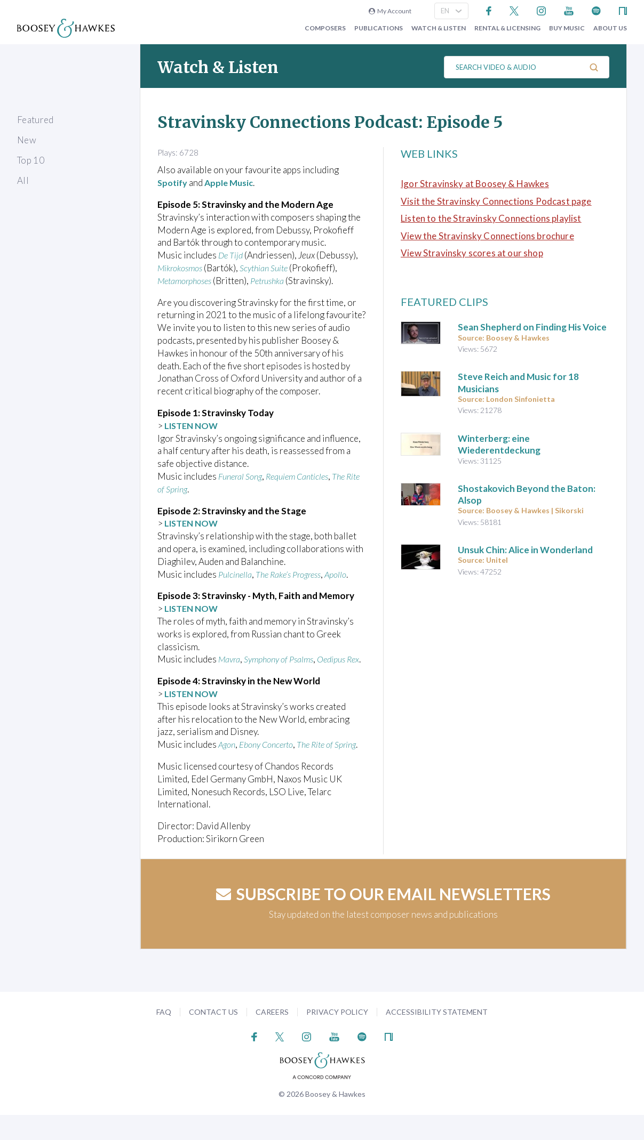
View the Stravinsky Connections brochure (487, 235)
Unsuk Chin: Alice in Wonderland (525, 549)
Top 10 (30, 160)
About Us (610, 28)
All (23, 180)
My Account (390, 11)
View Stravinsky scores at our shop (472, 252)
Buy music (567, 28)
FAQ (163, 1036)
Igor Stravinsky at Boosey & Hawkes (475, 183)
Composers (325, 28)
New (26, 139)
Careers (272, 1036)
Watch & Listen (438, 28)
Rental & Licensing (507, 28)
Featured (35, 119)
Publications (378, 28)
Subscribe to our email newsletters (383, 918)
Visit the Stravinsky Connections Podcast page (496, 201)
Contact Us (213, 1036)
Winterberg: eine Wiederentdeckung (499, 444)
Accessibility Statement (437, 1036)
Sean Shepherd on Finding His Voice (532, 327)
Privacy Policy (337, 1036)
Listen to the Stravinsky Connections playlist (491, 218)
